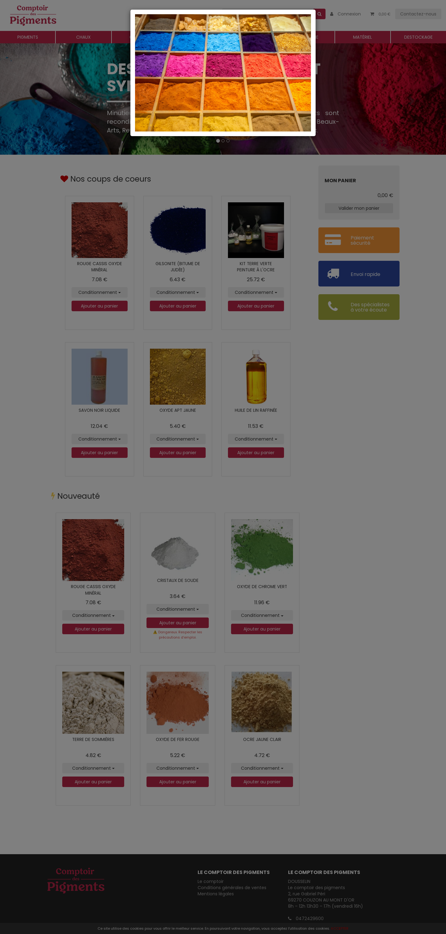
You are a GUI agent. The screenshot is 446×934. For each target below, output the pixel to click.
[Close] (223, 15)
